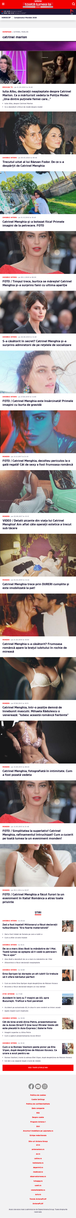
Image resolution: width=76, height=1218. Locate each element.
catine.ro (38, 1158)
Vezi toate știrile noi (38, 1067)
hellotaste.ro (38, 1163)
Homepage (7, 32)
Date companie (38, 1108)
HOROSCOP (6, 17)
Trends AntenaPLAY (38, 1199)
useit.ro (38, 1185)
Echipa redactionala (38, 1135)
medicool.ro (38, 1172)
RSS (38, 1113)
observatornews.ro (38, 1176)
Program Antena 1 (38, 1122)
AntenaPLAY (38, 1203)
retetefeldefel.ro (38, 1190)
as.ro (38, 1154)
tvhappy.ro (38, 1181)
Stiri (38, 1126)
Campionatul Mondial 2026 (25, 17)
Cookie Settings (38, 1100)
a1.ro (38, 1145)
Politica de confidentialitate (38, 1104)
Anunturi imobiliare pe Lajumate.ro (38, 1131)
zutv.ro (38, 1194)
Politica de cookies (38, 1095)
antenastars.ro (38, 1149)
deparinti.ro (38, 1167)
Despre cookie (38, 1117)
